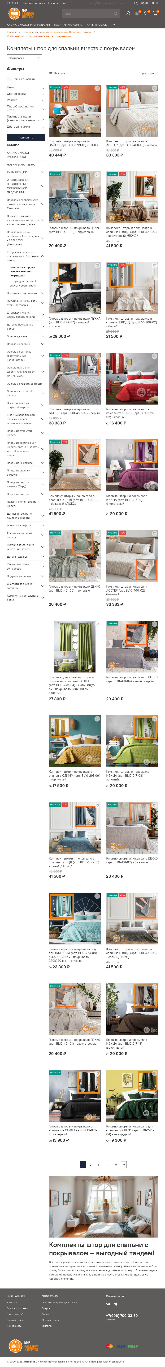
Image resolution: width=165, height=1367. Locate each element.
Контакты (46, 1325)
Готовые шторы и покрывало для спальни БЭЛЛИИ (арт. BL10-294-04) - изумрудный (130, 1130)
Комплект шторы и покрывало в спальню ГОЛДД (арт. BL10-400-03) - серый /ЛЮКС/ (131, 953)
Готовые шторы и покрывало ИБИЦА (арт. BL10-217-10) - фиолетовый (126, 500)
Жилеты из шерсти (19, 525)
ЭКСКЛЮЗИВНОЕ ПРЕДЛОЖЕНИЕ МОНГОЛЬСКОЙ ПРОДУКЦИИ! (18, 186)
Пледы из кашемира (20, 463)
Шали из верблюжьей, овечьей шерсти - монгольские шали (21, 419)
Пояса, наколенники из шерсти (21, 503)
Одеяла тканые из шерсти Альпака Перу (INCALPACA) (20, 371)
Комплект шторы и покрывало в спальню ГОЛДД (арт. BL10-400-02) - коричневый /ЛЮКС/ (131, 232)
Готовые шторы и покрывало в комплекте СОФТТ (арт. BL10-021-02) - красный (130, 413)
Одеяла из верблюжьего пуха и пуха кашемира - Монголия (22, 204)
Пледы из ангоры (18, 494)
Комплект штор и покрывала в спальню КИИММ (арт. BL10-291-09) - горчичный (74, 775)
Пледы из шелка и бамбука (18, 472)
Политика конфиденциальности (59, 1302)
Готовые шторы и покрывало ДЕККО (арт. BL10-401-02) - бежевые (132, 860)
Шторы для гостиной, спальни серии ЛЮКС (23, 283)
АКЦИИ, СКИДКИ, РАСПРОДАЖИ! (28, 24)
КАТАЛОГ (13, 3)
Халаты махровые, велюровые (18, 566)
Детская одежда (17, 556)
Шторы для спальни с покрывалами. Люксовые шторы (57, 32)
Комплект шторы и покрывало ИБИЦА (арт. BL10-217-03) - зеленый (127, 775)
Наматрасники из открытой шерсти (18, 405)
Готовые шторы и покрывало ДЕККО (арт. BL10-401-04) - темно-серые (132, 679)
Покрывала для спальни (22, 293)
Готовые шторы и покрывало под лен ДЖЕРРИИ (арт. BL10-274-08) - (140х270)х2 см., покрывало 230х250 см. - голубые (74, 955)
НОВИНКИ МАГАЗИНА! (68, 24)
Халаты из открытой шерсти (19, 535)
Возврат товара (15, 1320)
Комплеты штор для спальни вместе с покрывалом (22, 271)
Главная (11, 32)
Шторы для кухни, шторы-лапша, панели (21, 314)
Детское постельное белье (20, 326)
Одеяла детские (17, 336)
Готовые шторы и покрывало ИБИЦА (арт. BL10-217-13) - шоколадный (126, 1043)
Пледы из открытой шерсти (19, 433)
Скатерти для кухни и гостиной (20, 586)
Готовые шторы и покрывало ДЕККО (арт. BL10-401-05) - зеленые (74, 588)
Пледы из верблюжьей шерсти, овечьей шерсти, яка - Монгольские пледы (23, 449)
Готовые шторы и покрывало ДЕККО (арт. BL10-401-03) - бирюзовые (74, 230)
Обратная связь (50, 1320)
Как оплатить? (57, 3)
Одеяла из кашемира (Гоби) (24, 383)
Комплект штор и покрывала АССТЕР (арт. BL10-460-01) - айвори (131, 143)
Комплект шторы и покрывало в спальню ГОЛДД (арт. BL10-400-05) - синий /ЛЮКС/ (74, 862)
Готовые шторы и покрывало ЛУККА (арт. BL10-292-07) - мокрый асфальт (75, 322)
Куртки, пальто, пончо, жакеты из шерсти (21, 547)
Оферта (45, 1308)
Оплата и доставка (33, 3)
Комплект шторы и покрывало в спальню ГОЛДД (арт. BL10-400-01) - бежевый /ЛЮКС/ (74, 500)
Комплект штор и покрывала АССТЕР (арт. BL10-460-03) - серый (74, 411)
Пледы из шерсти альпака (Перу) (18, 484)
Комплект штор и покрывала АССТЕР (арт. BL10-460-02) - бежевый (126, 590)
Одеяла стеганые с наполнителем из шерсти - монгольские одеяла (23, 220)
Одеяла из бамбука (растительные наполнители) (19, 356)
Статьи (45, 1314)
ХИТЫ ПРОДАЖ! (97, 24)
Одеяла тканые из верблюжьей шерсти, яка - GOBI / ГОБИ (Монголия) (23, 238)
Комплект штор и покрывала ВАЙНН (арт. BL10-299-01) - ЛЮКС (73, 143)
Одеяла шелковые (18, 344)
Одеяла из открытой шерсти (20, 393)
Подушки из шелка (19, 576)
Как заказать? (14, 1325)
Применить (26, 137)
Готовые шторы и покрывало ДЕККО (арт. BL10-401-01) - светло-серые (74, 1042)
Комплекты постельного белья (22, 597)
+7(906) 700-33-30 (146, 3)
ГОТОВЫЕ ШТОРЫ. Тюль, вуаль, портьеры (22, 303)
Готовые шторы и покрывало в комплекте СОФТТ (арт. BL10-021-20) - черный (73, 1130)
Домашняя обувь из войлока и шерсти (19, 515)
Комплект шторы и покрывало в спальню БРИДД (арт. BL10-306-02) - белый (131, 322)
